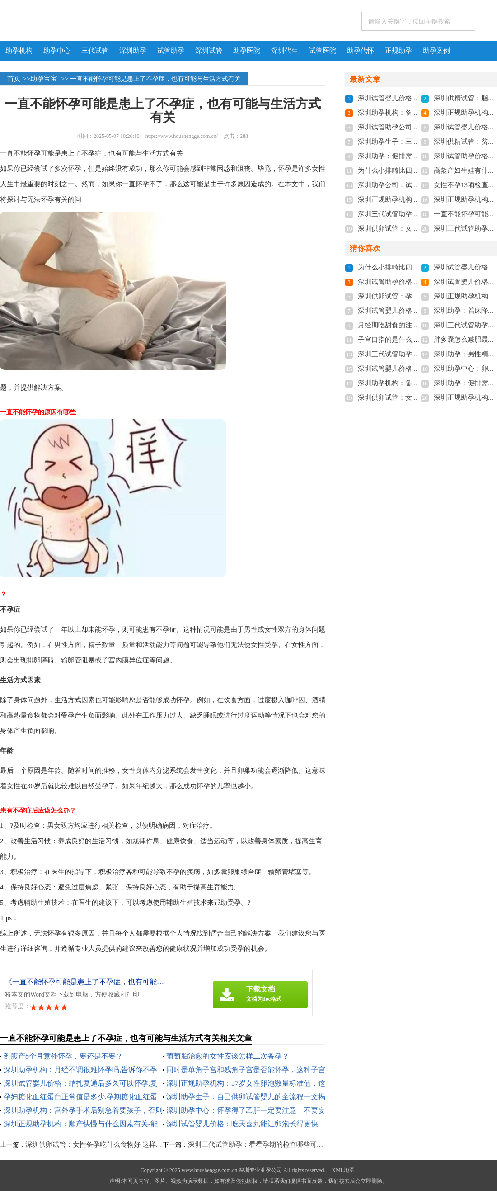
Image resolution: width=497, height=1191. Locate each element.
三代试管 (94, 50)
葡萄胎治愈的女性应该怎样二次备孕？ (227, 1056)
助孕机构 (19, 50)
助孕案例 (436, 50)
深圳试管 (208, 50)
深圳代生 (284, 50)
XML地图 (343, 1170)
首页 (14, 78)
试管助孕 (170, 50)
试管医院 (322, 50)
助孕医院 (246, 50)
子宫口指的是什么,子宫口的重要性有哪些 (420, 339)
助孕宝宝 (43, 78)
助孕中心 (56, 50)
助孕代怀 (360, 50)
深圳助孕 (132, 50)
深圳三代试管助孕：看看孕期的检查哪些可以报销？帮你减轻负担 (286, 1144)
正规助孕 (398, 50)
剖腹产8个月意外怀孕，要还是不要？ (63, 1056)
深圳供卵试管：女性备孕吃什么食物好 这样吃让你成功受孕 (114, 1144)
